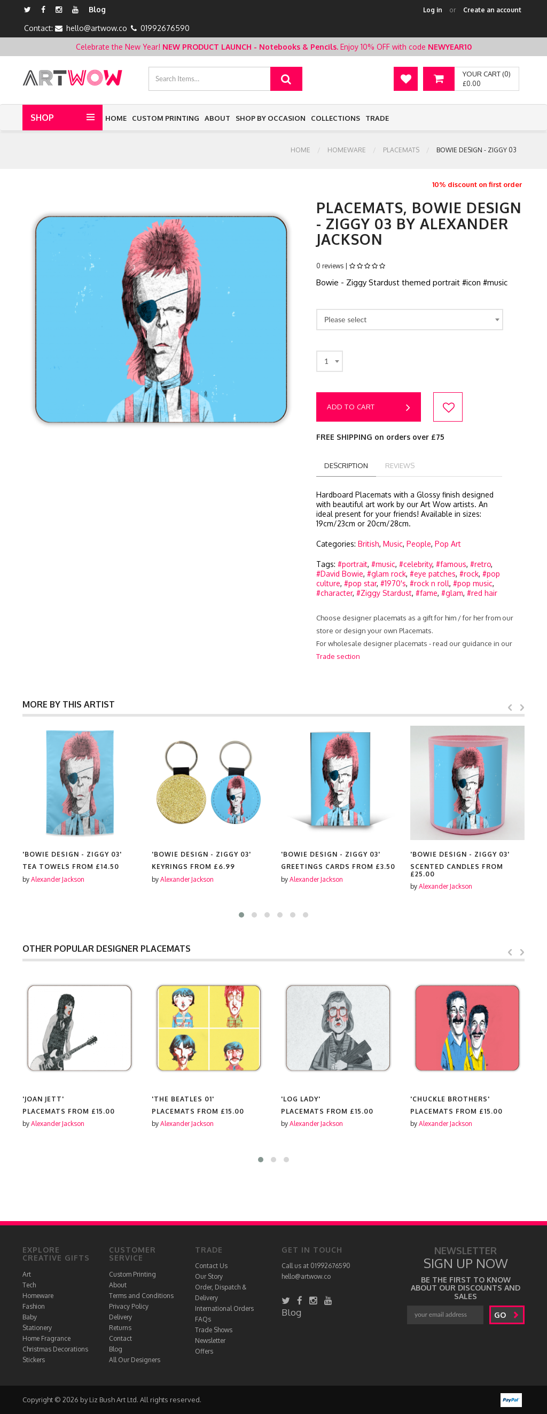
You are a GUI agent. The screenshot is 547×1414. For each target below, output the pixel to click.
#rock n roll (429, 583)
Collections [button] (335, 118)
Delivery (120, 1317)
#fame (426, 592)
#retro (480, 564)
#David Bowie (339, 573)
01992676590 (165, 28)
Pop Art (448, 543)
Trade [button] (377, 118)
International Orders (224, 1308)
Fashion (33, 1306)
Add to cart (368, 408)
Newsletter (210, 1341)
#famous (451, 564)
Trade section (338, 656)
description (346, 465)
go (506, 1314)
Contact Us (211, 1266)
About (217, 118)
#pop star (360, 583)
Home (116, 118)
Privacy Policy (129, 1306)
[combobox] (409, 319)
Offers (204, 1351)
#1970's (393, 583)
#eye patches (433, 573)
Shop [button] (42, 117)
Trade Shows (213, 1330)
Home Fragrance (46, 1338)
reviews (400, 465)
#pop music (473, 583)
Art (26, 1274)
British (368, 543)
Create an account (492, 10)
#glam (452, 592)
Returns (120, 1328)
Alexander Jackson (57, 879)
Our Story (209, 1276)
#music (383, 564)
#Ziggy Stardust (384, 592)
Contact (120, 1338)
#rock (469, 573)
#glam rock (386, 573)
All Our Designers (134, 1360)
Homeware (346, 150)
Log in (432, 10)
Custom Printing (165, 118)
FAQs (203, 1319)
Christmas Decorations (55, 1349)
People (419, 543)
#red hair (482, 592)
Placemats (401, 150)
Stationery (37, 1328)
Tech (29, 1285)
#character (334, 592)
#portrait (353, 564)
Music (393, 543)
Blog (97, 9)
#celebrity (415, 564)
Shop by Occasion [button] (271, 118)
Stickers (33, 1360)
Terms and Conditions (141, 1296)
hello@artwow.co (96, 28)
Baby (29, 1317)
